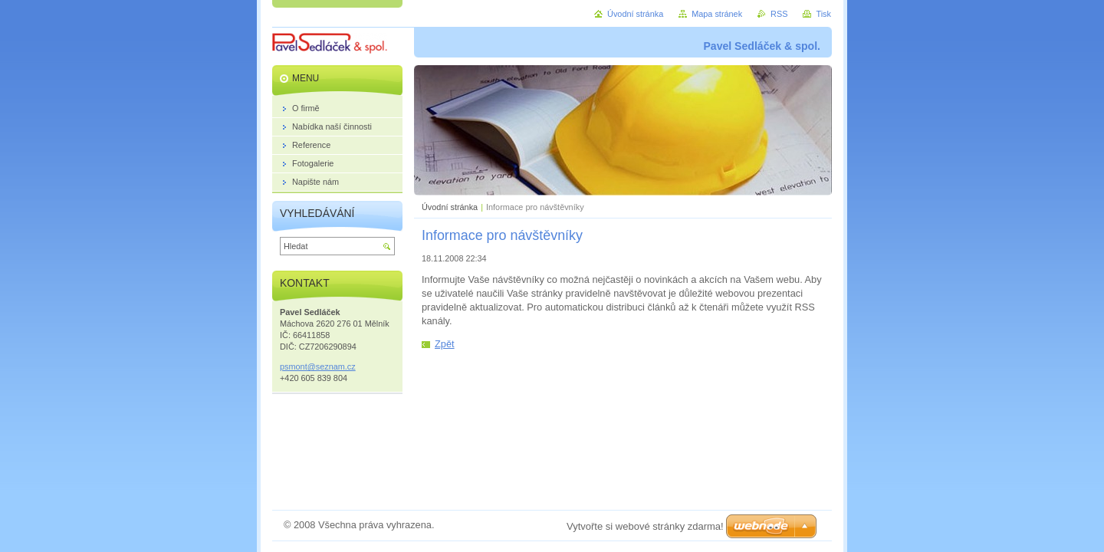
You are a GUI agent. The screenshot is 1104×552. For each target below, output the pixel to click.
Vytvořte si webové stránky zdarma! (645, 526)
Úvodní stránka (450, 207)
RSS (778, 13)
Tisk (823, 13)
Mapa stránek (717, 13)
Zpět (445, 344)
